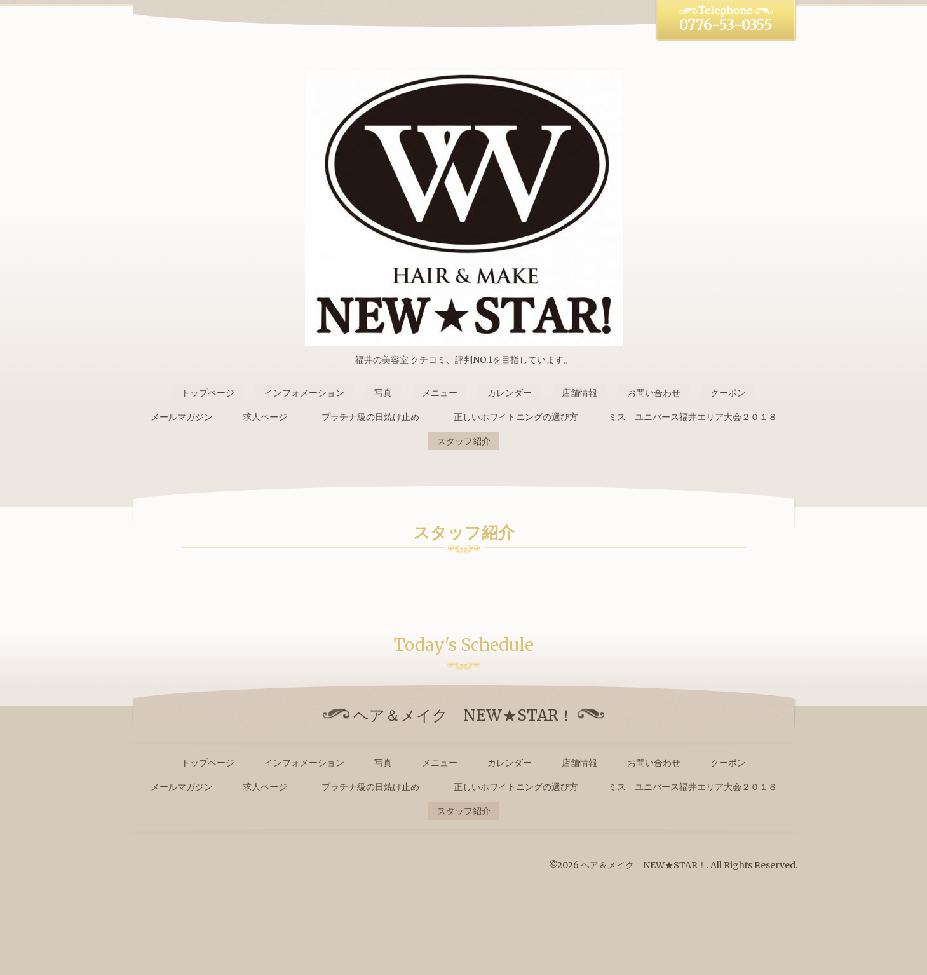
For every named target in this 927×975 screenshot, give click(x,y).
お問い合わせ (653, 393)
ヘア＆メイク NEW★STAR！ (644, 865)
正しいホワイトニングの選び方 (516, 417)
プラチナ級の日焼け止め (374, 417)
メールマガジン (182, 417)
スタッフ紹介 (464, 441)
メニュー (439, 393)
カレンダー (509, 393)
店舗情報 (579, 393)
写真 (383, 393)
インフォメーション (304, 393)
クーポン (728, 393)
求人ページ (265, 417)
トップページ (207, 393)
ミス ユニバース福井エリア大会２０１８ (692, 417)
